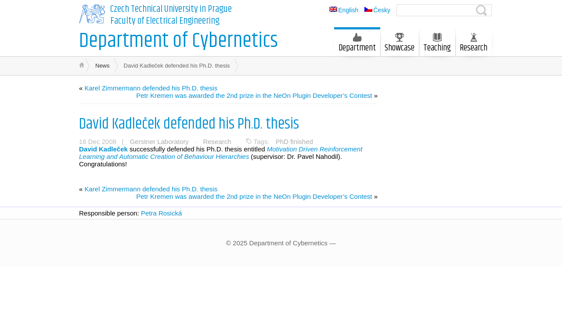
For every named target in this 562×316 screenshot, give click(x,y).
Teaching (437, 44)
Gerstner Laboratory (159, 141)
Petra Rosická (161, 213)
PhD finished (294, 141)
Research (473, 44)
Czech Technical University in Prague (171, 9)
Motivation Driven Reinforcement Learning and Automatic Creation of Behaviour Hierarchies (220, 152)
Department (357, 44)
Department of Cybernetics (178, 41)
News (102, 65)
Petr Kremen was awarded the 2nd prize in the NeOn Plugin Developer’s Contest (254, 95)
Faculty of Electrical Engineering (165, 21)
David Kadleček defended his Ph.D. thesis (189, 124)
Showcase (399, 44)
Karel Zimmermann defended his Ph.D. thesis (151, 88)
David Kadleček (103, 149)
